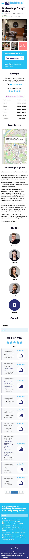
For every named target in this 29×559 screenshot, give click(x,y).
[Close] (27, 557)
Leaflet (25, 163)
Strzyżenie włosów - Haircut (13, 536)
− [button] (4, 133)
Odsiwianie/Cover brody (12, 525)
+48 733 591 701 (15, 84)
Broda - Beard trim (11, 520)
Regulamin (14, 551)
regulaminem (5, 557)
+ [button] (4, 131)
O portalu (6, 551)
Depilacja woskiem (11, 522)
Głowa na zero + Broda (12, 523)
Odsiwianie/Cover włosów (12, 527)
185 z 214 (14, 492)
